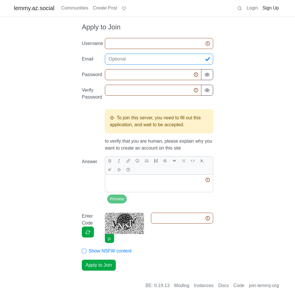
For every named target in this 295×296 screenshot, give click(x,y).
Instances (203, 285)
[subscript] (202, 161)
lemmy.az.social (34, 8)
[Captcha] (88, 232)
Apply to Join (99, 265)
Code (238, 285)
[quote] (174, 161)
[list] (183, 161)
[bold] (109, 161)
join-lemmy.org (264, 285)
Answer (89, 161)
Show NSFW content (110, 250)
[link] (128, 161)
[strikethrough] (165, 161)
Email (87, 58)
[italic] (119, 161)
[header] (155, 161)
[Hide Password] (207, 74)
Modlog (181, 285)
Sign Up (270, 7)
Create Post (105, 7)
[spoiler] (119, 169)
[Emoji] (137, 161)
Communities (74, 7)
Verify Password (91, 93)
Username (91, 43)
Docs (223, 285)
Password (91, 74)
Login (252, 7)
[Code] (192, 161)
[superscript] (109, 169)
